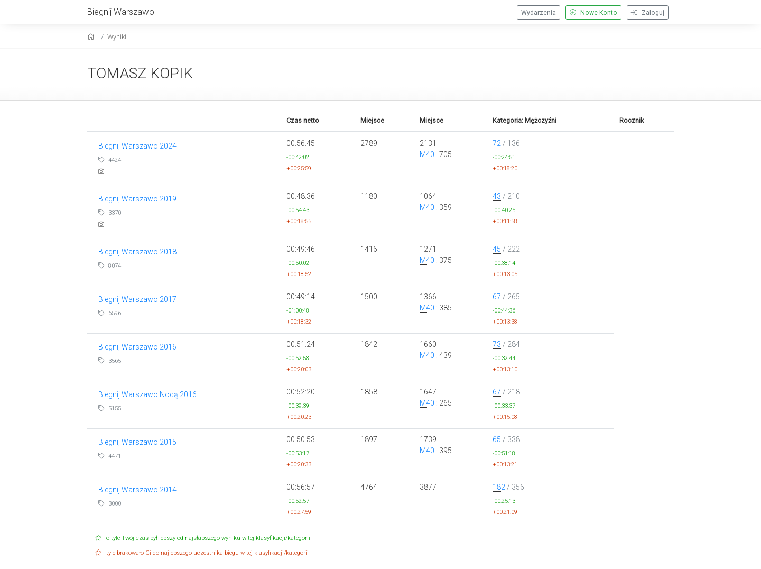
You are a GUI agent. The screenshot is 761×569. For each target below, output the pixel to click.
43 (497, 196)
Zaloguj (647, 12)
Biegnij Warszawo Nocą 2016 (147, 394)
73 (497, 344)
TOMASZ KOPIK (140, 73)
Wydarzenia (538, 12)
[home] (92, 37)
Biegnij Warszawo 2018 (137, 251)
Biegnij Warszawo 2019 (137, 199)
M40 (427, 154)
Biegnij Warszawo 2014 (137, 489)
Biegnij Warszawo (120, 11)
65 (497, 439)
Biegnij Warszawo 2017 (137, 299)
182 (499, 487)
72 (497, 143)
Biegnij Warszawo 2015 (137, 442)
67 (497, 296)
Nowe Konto (593, 12)
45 (497, 249)
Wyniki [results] (116, 37)
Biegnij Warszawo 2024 (137, 146)
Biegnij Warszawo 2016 (137, 347)
